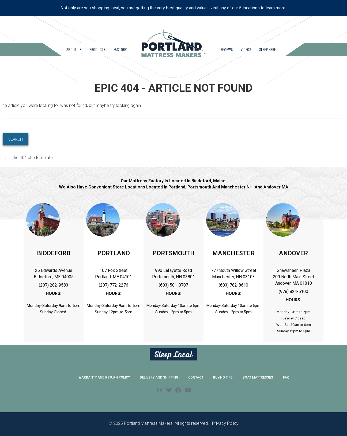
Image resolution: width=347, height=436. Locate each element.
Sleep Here (267, 49)
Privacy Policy (225, 423)
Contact (195, 377)
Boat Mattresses (258, 377)
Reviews (226, 49)
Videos (246, 49)
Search (15, 139)
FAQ (286, 377)
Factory (120, 49)
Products (97, 49)
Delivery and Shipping (159, 377)
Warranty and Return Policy (104, 377)
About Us (73, 49)
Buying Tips (223, 377)
